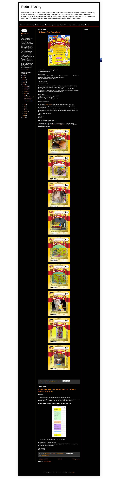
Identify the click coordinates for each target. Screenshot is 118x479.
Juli (24, 95)
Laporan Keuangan (35, 24)
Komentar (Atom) (47, 461)
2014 (24, 81)
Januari (25, 113)
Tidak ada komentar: (60, 453)
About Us (83, 24)
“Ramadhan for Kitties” (57, 124)
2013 (24, 82)
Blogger (72, 472)
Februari (26, 111)
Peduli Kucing (31, 6)
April (25, 108)
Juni (25, 104)
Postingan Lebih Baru (43, 459)
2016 (24, 77)
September (26, 91)
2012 (24, 84)
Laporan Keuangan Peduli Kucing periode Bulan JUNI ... (28, 100)
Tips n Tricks (64, 24)
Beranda (60, 459)
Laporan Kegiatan (50, 24)
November (26, 88)
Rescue (22, 24)
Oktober (25, 89)
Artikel (74, 24)
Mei (25, 106)
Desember (26, 86)
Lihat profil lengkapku (25, 69)
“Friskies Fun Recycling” (49, 32)
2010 (24, 117)
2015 (24, 79)
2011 (24, 115)
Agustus (25, 93)
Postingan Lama (75, 459)
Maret (25, 109)
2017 (24, 75)
